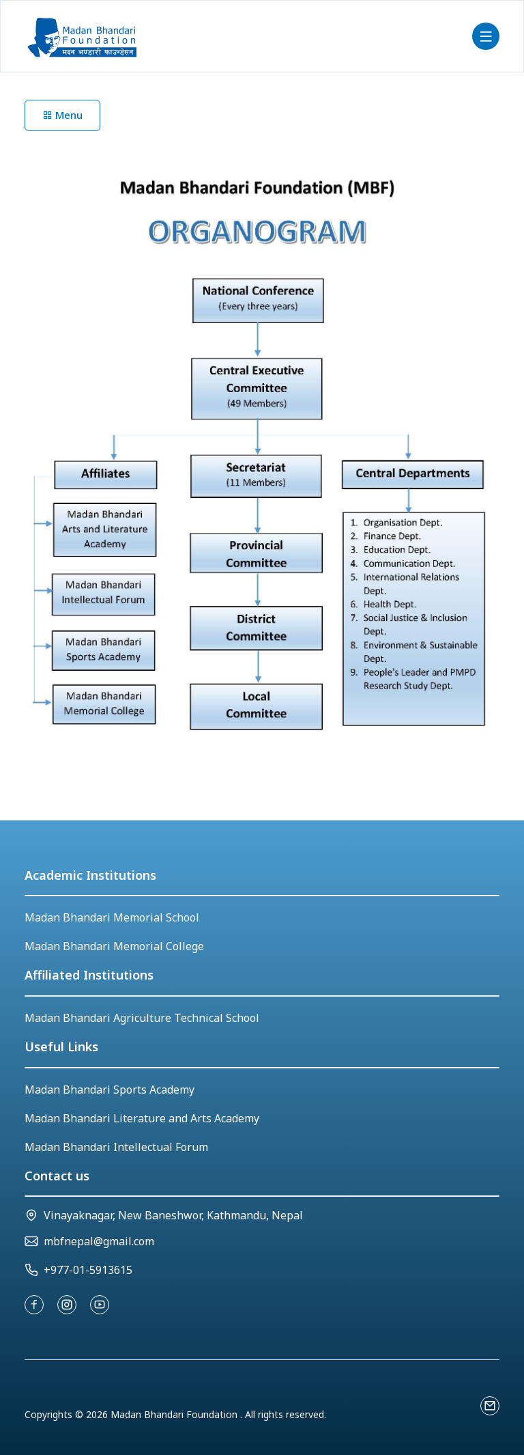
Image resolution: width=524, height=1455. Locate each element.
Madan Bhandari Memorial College (114, 946)
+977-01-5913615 (88, 1269)
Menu (62, 115)
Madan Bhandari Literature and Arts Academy (142, 1118)
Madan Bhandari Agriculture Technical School (142, 1017)
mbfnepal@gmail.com (99, 1241)
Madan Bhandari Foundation (175, 1414)
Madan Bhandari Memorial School (112, 917)
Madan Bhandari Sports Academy (109, 1089)
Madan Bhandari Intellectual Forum (116, 1146)
